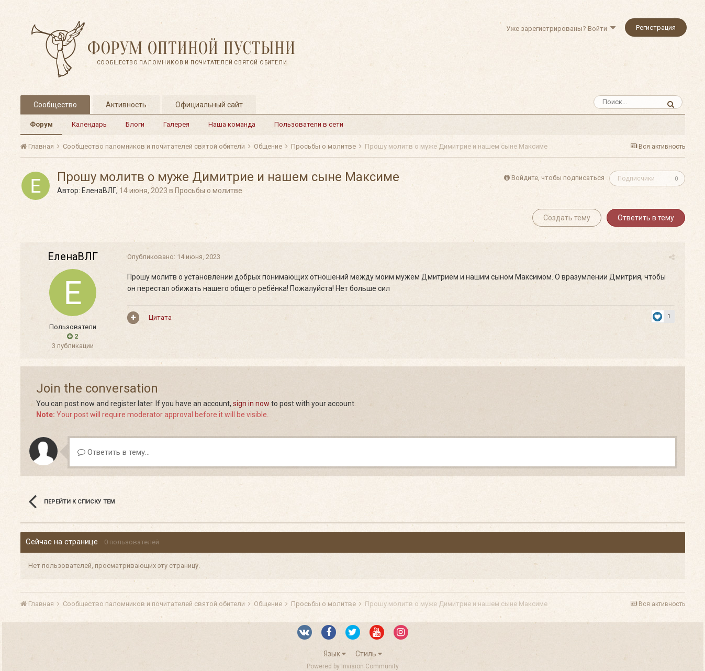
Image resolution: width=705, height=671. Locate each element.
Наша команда (231, 124)
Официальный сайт (209, 104)
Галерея (176, 124)
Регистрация (656, 27)
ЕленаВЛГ (99, 190)
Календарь (89, 124)
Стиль (368, 654)
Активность (126, 104)
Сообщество (55, 104)
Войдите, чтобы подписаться (558, 178)
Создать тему (566, 218)
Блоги (135, 124)
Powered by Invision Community (353, 666)
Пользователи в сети (308, 124)
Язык (334, 654)
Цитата (158, 317)
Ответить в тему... (113, 452)
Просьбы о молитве (208, 190)
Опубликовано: (171, 257)
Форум (41, 124)
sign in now (251, 403)
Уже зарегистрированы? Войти (561, 28)
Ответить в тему (646, 218)
